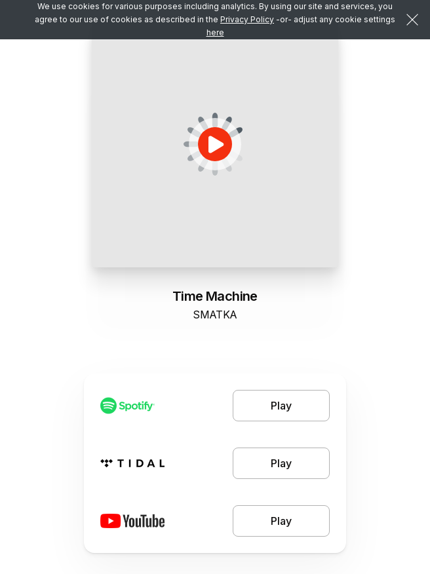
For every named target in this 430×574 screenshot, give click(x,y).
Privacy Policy (247, 19)
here (215, 32)
